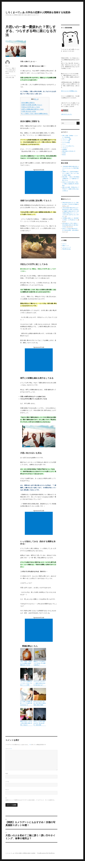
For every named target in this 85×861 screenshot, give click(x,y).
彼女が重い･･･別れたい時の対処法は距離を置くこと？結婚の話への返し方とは (70, 178)
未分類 (7, 73)
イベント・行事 (66, 140)
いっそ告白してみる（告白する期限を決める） (34, 113)
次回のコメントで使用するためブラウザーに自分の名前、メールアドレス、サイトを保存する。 (30, 800)
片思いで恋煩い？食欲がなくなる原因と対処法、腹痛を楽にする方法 (26, 663)
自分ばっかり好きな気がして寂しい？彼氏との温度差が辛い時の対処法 (70, 183)
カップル (13, 75)
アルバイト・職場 (9, 68)
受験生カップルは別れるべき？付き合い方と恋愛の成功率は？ (39, 663)
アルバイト (8, 75)
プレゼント (65, 147)
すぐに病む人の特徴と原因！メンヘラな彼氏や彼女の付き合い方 (26, 703)
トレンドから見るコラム (68, 146)
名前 (6, 773)
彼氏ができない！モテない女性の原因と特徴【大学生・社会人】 (26, 723)
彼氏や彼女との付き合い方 (68, 151)
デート (64, 144)
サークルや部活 (66, 142)
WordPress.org (66, 249)
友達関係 (64, 149)
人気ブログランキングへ (66, 114)
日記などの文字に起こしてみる (30, 107)
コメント (8, 748)
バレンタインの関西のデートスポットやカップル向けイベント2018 (26, 683)
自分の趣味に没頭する (28, 102)
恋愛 (13, 77)
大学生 (7, 77)
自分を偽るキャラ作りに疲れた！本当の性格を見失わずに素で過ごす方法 (70, 225)
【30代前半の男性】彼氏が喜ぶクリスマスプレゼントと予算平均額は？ (70, 168)
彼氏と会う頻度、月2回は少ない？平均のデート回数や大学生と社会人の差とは (70, 189)
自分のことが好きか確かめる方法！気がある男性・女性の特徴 (39, 723)
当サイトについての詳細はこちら (69, 91)
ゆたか (7, 66)
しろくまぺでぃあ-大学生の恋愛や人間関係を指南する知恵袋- (38, 12)
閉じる (36, 99)
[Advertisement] (39, 182)
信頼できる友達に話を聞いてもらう (31, 105)
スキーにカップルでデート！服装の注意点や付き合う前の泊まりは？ (39, 683)
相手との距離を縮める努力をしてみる (32, 109)
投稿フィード (65, 245)
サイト (7, 789)
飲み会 (64, 154)
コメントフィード (66, 247)
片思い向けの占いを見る (28, 111)
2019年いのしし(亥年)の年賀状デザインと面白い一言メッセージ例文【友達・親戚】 (70, 173)
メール (7, 781)
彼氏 (10, 77)
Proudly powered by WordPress (46, 853)
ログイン (64, 244)
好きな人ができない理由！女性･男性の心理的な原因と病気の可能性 (40, 703)
